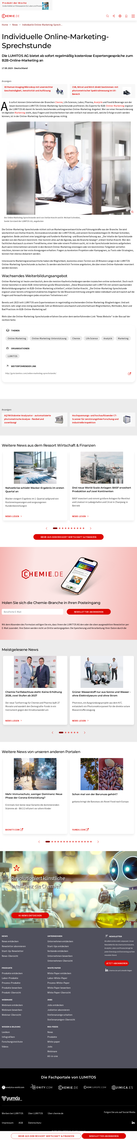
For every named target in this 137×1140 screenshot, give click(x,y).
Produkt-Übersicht (11, 992)
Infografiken (8, 1036)
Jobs (49, 1046)
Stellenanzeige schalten (59, 1014)
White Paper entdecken (59, 973)
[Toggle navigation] (133, 16)
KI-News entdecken (30, 915)
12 (82, 841)
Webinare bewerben (12, 1009)
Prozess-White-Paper (58, 982)
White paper (53, 1041)
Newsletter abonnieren (88, 611)
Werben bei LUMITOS (12, 1113)
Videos (5, 1046)
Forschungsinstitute (12, 1041)
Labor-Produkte (10, 978)
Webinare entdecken (12, 1005)
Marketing (20, 112)
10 (83, 528)
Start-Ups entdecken (58, 946)
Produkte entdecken (12, 973)
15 (91, 841)
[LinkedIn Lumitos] (133, 1122)
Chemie (59, 102)
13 (85, 841)
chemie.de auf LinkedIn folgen (118, 970)
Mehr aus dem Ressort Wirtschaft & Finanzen (68, 536)
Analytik (98, 102)
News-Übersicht (10, 955)
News (50, 1032)
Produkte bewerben (12, 987)
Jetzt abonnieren (116, 963)
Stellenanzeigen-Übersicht (61, 1019)
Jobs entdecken (55, 1005)
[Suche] (107, 16)
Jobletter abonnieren (58, 1009)
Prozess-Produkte (11, 982)
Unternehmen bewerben (59, 955)
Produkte (52, 1036)
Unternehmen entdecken (60, 941)
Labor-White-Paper (57, 978)
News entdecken (10, 941)
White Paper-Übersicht (59, 992)
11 (79, 841)
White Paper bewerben (59, 987)
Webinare (52, 1051)
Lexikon (6, 1032)
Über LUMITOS (35, 1113)
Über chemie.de (55, 1113)
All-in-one (52, 1056)
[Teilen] (114, 16)
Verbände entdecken (57, 950)
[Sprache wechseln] (120, 16)
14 (88, 841)
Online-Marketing (115, 105)
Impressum (7, 1122)
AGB (21, 1122)
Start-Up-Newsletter (12, 950)
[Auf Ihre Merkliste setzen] (126, 16)
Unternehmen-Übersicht (60, 960)
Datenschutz (34, 1122)
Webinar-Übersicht (11, 1014)
